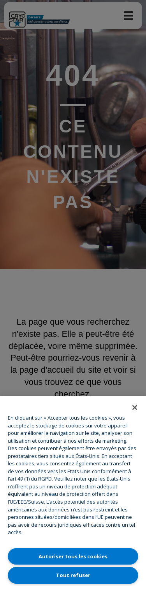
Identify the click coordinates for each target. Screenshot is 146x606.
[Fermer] (134, 407)
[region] (73, 501)
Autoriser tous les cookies (73, 556)
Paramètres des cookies (73, 593)
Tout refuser (73, 575)
